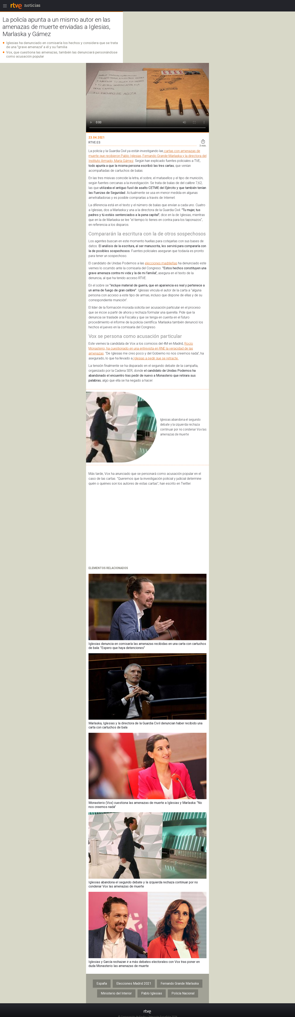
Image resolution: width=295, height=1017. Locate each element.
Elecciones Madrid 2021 (133, 983)
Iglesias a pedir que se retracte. (156, 358)
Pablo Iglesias (151, 993)
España (101, 983)
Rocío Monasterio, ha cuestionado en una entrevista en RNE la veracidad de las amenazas (140, 348)
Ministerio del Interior (116, 993)
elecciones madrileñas (161, 263)
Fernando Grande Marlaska (180, 983)
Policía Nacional (182, 993)
